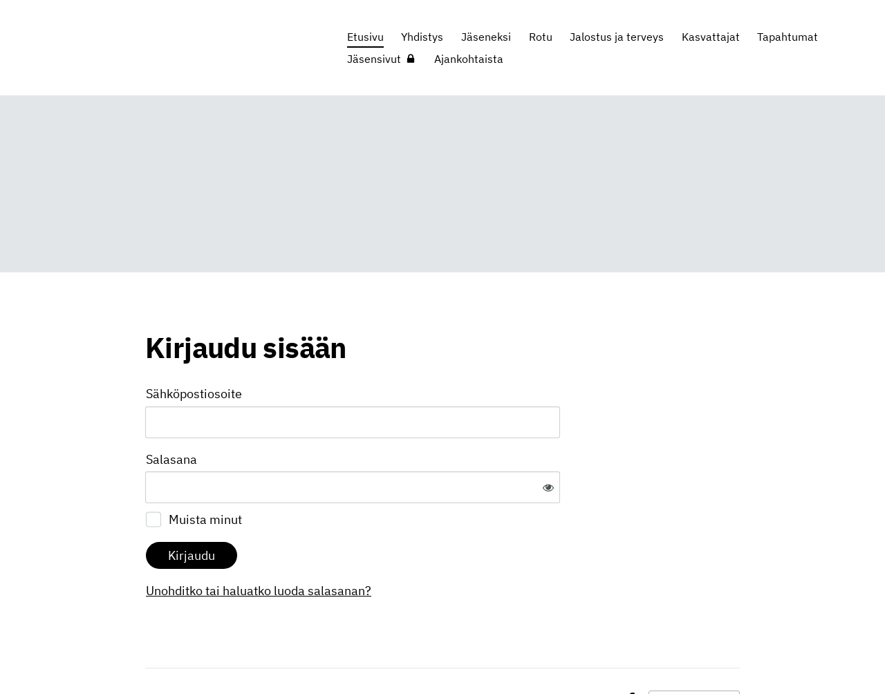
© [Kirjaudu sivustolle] (150, 655)
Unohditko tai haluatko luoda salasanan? (408, 546)
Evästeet (591, 654)
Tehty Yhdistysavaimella (694, 654)
